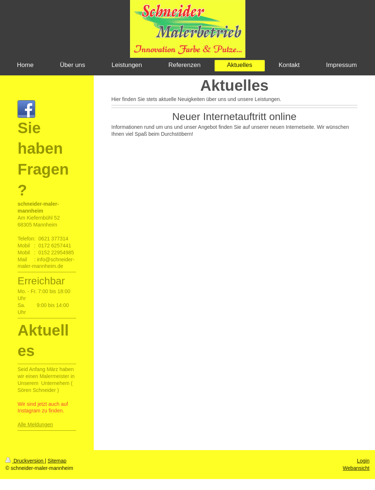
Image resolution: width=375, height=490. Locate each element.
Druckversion (25, 461)
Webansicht (356, 468)
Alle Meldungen (35, 424)
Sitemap (57, 461)
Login (363, 461)
